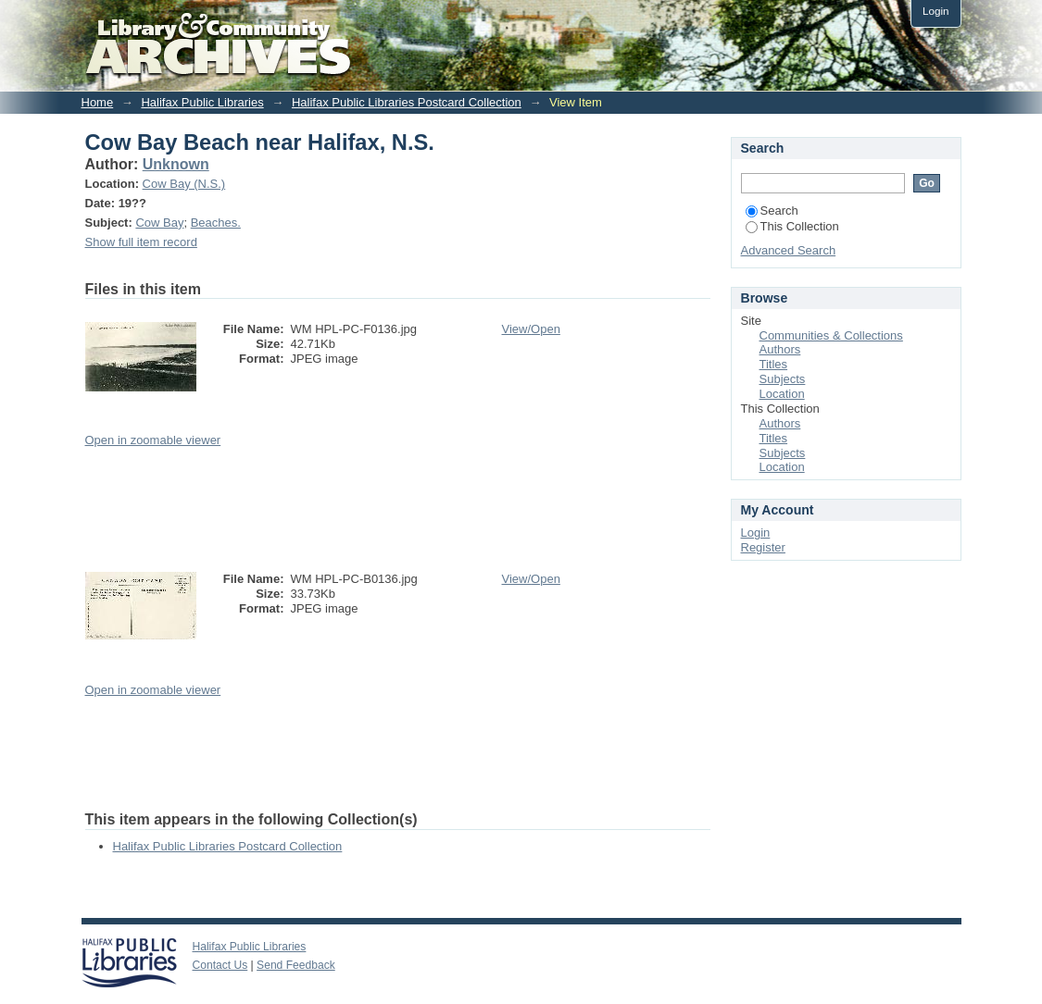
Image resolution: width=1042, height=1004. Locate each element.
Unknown (176, 164)
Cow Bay (159, 222)
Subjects (783, 379)
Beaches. (216, 222)
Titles (774, 364)
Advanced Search (788, 250)
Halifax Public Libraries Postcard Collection (406, 102)
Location (782, 394)
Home (98, 102)
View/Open (531, 329)
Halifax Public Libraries (202, 102)
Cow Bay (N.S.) (184, 184)
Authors (780, 349)
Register (763, 547)
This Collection (792, 226)
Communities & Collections (831, 335)
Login (936, 11)
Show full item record (141, 242)
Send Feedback (296, 965)
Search (772, 210)
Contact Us (220, 965)
